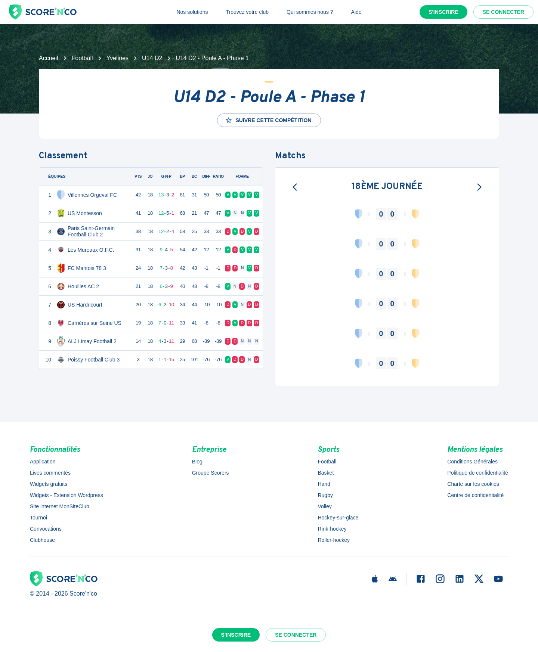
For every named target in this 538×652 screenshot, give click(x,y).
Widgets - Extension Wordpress (66, 495)
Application (43, 462)
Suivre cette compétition (268, 120)
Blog (197, 462)
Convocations (46, 529)
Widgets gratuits (48, 484)
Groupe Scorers (210, 473)
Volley (324, 506)
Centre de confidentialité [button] (475, 495)
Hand (324, 484)
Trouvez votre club (247, 12)
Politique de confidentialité (477, 473)
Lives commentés (50, 473)
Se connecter (503, 12)
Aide (356, 12)
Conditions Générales (472, 462)
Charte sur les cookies (473, 484)
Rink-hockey (332, 529)
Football (82, 58)
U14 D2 (152, 58)
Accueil (48, 58)
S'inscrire (443, 12)
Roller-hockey (334, 540)
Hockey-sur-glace (338, 518)
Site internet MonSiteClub (59, 506)
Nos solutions (192, 12)
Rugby (325, 495)
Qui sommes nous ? (310, 12)
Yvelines (117, 58)
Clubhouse (42, 540)
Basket (326, 473)
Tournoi (38, 518)
